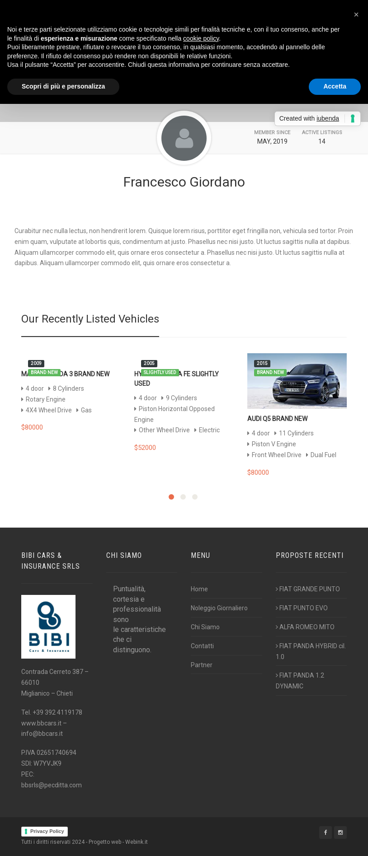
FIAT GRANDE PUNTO (308, 589)
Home (199, 589)
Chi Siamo (205, 627)
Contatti (202, 646)
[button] (356, 14)
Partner (201, 665)
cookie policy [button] (201, 38)
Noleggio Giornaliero (219, 608)
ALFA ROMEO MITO (305, 627)
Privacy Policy (47, 831)
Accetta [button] (334, 86)
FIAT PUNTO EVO (302, 608)
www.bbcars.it (41, 723)
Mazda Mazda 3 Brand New (65, 374)
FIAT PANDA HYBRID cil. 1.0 (311, 651)
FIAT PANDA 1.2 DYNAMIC (300, 681)
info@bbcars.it (42, 733)
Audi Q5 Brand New (277, 418)
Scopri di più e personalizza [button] (63, 86)
